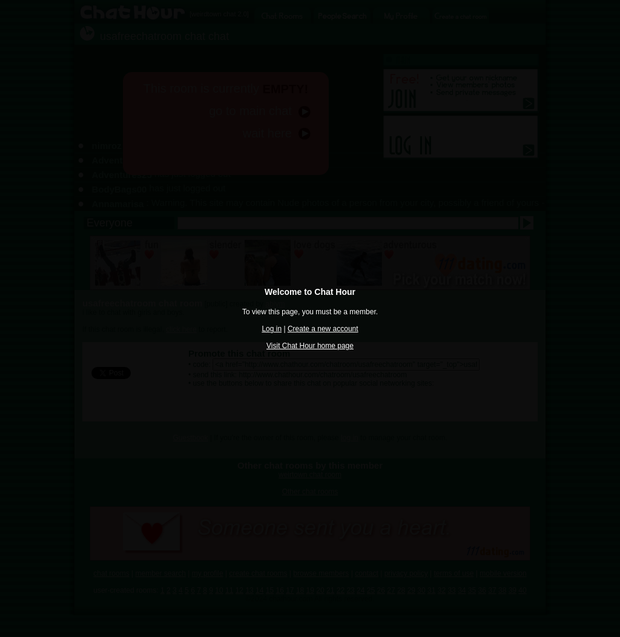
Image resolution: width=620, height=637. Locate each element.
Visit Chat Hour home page (310, 346)
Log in (272, 329)
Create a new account (323, 329)
